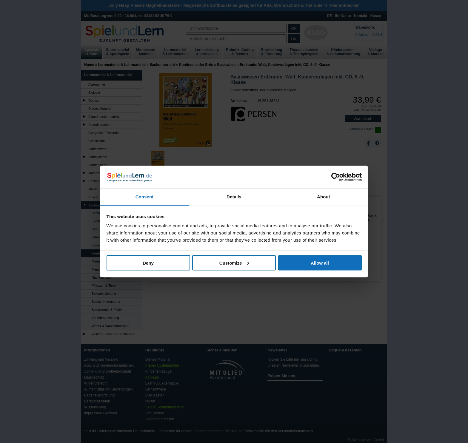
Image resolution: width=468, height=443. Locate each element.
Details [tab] (234, 196)
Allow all (320, 262)
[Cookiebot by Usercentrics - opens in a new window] (336, 177)
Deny (148, 262)
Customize (234, 262)
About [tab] (323, 196)
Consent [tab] (145, 196)
